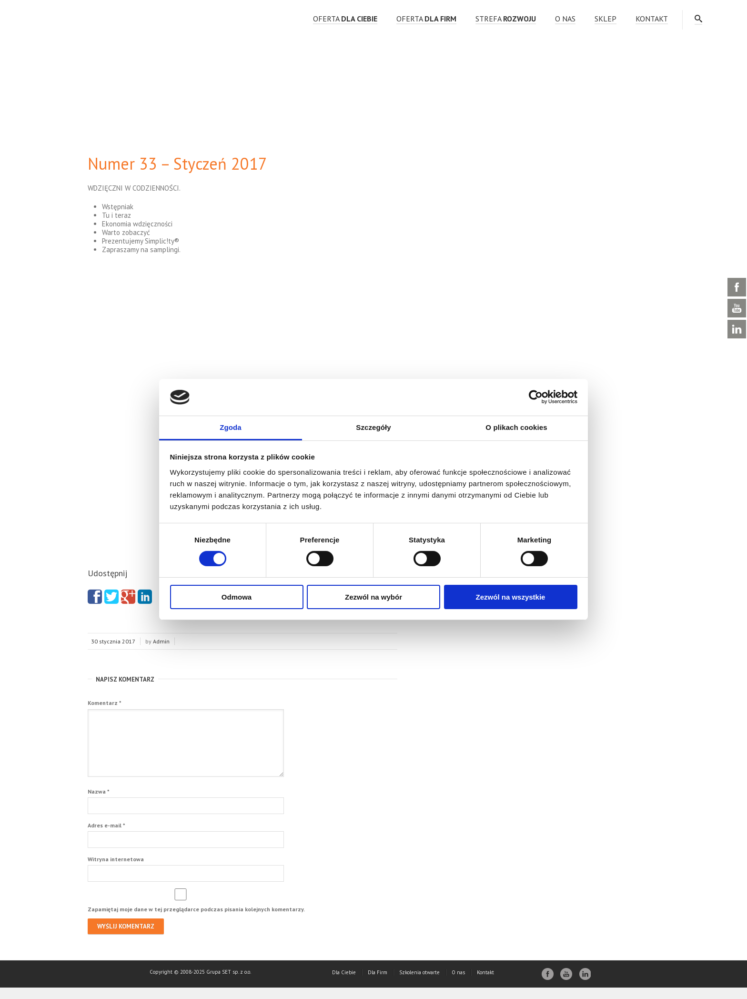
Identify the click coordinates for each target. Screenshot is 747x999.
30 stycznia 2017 (113, 641)
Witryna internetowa (116, 870)
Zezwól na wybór (373, 597)
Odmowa (237, 597)
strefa (505, 18)
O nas (565, 18)
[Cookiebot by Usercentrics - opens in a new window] (535, 397)
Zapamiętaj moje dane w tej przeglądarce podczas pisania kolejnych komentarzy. (196, 920)
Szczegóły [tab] (373, 427)
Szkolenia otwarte (419, 983)
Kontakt (652, 18)
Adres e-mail (106, 836)
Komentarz (104, 702)
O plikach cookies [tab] (516, 427)
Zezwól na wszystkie (510, 597)
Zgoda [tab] (231, 427)
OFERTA (345, 18)
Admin (161, 641)
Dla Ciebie (344, 983)
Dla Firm (377, 983)
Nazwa (99, 802)
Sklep (605, 18)
